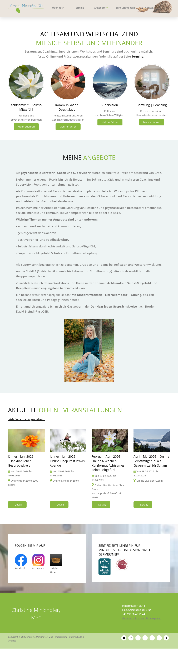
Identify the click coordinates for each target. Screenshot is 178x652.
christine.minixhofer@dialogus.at (141, 618)
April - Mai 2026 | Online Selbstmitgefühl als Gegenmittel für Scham (151, 460)
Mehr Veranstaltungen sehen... (26, 419)
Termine (80, 7)
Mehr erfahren (26, 126)
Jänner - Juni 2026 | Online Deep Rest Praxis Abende (67, 460)
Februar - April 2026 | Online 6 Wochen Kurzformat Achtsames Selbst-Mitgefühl (108, 463)
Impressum (61, 636)
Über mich (59, 7)
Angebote (101, 7)
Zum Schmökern (126, 7)
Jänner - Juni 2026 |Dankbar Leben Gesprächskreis (20, 460)
